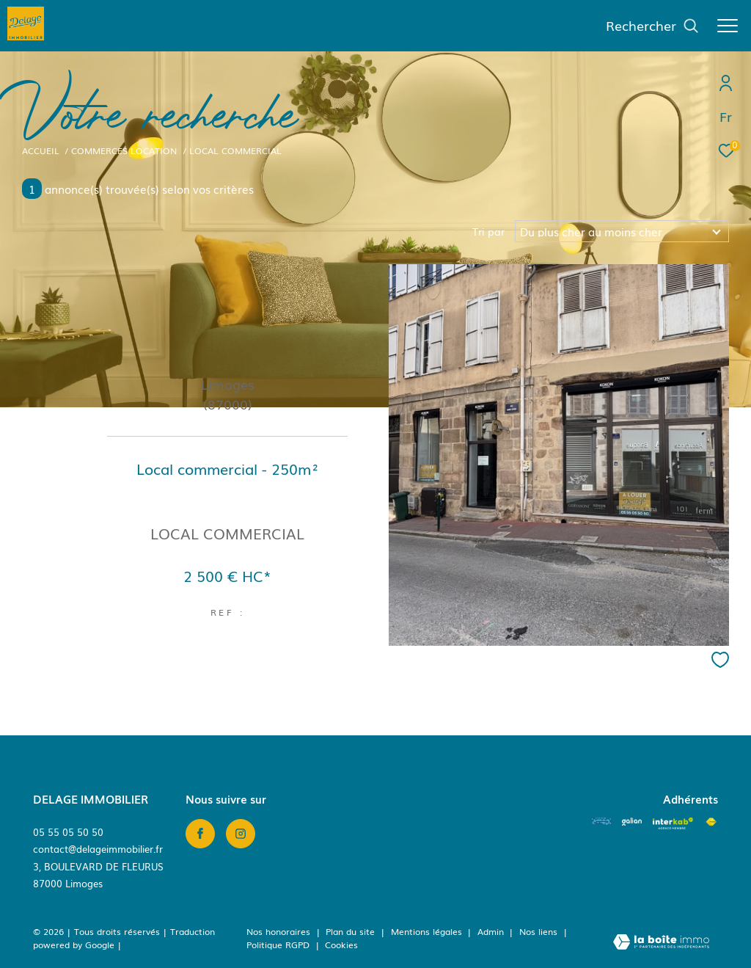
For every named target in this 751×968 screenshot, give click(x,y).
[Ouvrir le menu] (727, 25)
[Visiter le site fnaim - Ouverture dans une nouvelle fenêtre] (711, 822)
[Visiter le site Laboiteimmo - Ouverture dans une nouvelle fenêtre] (661, 942)
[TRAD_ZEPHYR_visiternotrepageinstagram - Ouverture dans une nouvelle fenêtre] (240, 833)
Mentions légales (428, 931)
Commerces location (124, 150)
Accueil (40, 150)
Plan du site (352, 931)
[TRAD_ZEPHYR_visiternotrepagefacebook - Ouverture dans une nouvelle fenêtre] (200, 833)
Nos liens (539, 931)
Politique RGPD (277, 944)
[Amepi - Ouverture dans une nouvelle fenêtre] (601, 821)
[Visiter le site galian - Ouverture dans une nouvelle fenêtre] (632, 821)
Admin (492, 931)
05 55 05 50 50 (68, 832)
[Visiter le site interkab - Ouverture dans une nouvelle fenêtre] (673, 823)
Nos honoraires (278, 931)
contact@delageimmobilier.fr (98, 849)
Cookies (341, 945)
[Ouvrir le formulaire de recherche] (652, 26)
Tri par (488, 231)
